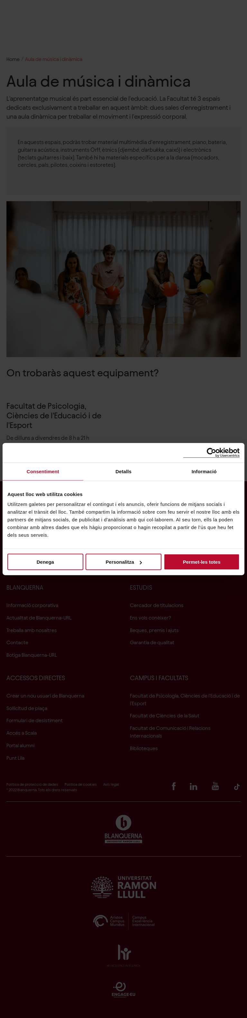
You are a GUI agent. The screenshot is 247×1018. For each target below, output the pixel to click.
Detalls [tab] (123, 471)
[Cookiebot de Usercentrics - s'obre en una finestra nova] (211, 453)
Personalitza (124, 562)
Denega (45, 562)
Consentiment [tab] (43, 471)
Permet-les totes (202, 562)
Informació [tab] (204, 471)
